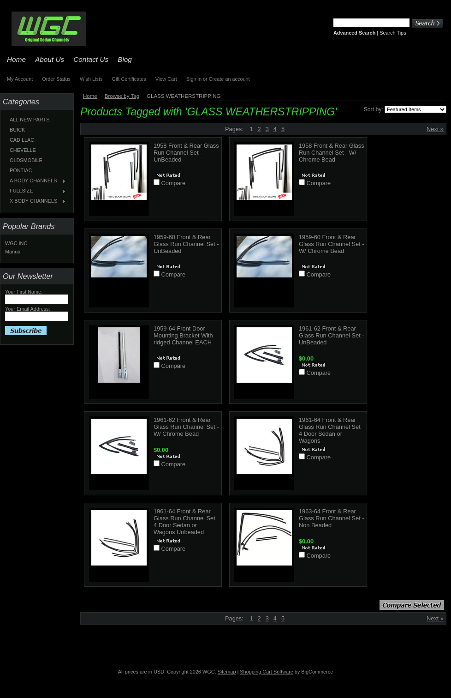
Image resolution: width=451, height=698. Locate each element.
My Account (20, 79)
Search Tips (393, 33)
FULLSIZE (35, 191)
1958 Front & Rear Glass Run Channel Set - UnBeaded (186, 152)
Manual (13, 251)
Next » (435, 129)
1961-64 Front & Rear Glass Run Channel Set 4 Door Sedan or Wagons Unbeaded (184, 522)
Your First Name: (23, 292)
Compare (173, 183)
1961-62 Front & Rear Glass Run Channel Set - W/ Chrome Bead (186, 426)
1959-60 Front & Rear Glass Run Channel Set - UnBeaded (186, 244)
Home (90, 96)
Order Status (56, 79)
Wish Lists (91, 79)
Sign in (194, 79)
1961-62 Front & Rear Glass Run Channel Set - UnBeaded (331, 335)
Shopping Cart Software (266, 671)
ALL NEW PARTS (30, 119)
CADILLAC (22, 140)
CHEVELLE (23, 150)
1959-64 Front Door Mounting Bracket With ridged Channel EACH (183, 335)
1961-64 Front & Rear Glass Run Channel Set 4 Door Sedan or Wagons (330, 430)
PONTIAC (21, 170)
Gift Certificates (129, 79)
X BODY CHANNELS (35, 201)
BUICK (17, 129)
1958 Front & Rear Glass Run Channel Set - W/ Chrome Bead (331, 152)
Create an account (229, 79)
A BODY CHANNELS (35, 181)
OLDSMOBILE (26, 160)
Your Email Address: (27, 309)
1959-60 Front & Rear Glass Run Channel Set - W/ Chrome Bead (331, 244)
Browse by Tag (122, 96)
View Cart (166, 79)
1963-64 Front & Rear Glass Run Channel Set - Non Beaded (331, 518)
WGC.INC (16, 243)
